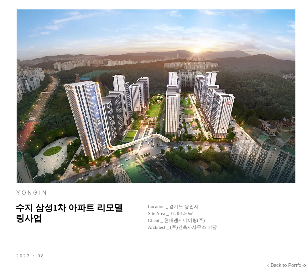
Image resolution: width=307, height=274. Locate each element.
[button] (156, 96)
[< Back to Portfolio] (286, 265)
